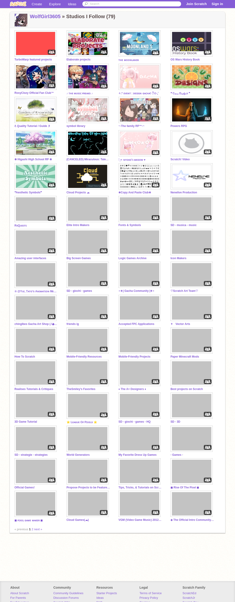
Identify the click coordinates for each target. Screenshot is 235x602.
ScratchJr (188, 597)
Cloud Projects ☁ (78, 192)
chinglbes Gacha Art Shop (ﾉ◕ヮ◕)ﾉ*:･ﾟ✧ (36, 324)
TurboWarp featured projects (33, 59)
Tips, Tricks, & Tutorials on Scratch (140, 487)
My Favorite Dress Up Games (137, 454)
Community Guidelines (68, 593)
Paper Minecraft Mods (185, 356)
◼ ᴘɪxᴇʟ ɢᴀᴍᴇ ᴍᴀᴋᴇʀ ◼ (28, 520)
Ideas (72, 4)
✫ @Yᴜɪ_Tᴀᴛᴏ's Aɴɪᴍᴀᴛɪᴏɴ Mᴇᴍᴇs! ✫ (36, 291)
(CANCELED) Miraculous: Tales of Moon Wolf (88, 159)
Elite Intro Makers (78, 225)
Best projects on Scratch (187, 389)
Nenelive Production (184, 192)
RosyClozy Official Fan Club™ (34, 93)
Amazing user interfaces (30, 258)
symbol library (76, 126)
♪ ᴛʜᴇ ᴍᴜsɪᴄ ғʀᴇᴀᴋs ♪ (80, 93)
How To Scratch (24, 356)
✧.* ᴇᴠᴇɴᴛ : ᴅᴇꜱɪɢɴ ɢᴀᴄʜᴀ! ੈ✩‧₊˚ (138, 93)
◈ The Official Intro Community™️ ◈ (192, 520)
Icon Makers (178, 258)
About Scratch (19, 593)
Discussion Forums (66, 597)
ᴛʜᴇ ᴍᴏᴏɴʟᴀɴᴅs (128, 60)
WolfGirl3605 (45, 16)
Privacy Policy (149, 597)
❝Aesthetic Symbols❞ (28, 192)
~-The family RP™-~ (131, 126)
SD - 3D (175, 421)
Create (37, 4)
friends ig (73, 324)
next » (38, 529)
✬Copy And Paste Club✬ (134, 192)
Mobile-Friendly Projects (134, 356)
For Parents (18, 597)
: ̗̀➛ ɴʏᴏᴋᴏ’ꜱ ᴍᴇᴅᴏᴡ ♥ (131, 159)
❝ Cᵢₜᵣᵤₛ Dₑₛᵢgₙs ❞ (180, 93)
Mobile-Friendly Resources (84, 356)
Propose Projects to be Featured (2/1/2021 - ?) (88, 487)
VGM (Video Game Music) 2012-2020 (140, 520)
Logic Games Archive (132, 258)
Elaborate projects (79, 59)
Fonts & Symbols (129, 225)
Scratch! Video (180, 159)
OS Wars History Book (185, 59)
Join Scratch (196, 4)
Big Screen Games (79, 258)
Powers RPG (179, 126)
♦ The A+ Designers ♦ (132, 389)
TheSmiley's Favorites (81, 389)
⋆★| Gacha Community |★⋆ (136, 290)
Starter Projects (106, 593)
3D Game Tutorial (25, 421)
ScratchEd (189, 593)
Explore (55, 4)
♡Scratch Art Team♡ (184, 290)
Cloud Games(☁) (78, 520)
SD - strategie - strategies (31, 454)
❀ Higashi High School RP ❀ (33, 159)
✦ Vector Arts (180, 324)
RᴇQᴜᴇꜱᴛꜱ (20, 225)
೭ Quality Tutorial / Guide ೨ (32, 126)
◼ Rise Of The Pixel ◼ (185, 487)
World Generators (78, 454)
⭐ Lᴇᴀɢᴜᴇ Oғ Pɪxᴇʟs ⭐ (82, 422)
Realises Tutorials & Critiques (33, 389)
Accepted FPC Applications (136, 324)
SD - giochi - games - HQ (134, 421)
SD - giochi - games (79, 290)
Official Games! (24, 487)
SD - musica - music (184, 225)
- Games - (177, 454)
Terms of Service (151, 593)
